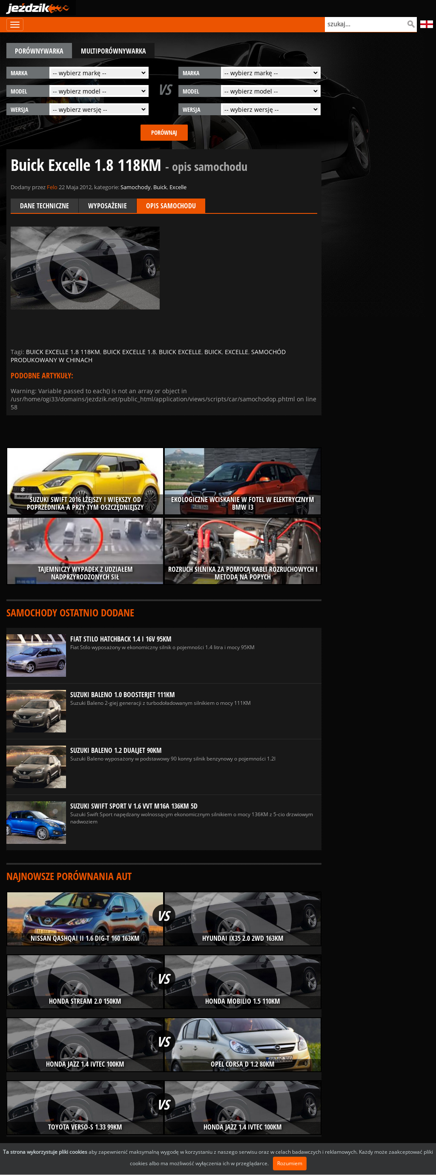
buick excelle (180, 352)
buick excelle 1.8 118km (63, 352)
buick (213, 352)
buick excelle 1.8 (129, 352)
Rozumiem (289, 1163)
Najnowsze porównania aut (69, 876)
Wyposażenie (107, 205)
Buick (160, 187)
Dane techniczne (44, 205)
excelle (236, 352)
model (19, 91)
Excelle (177, 187)
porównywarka (39, 51)
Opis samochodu (171, 205)
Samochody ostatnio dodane (70, 612)
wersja (19, 109)
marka (19, 73)
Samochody (135, 187)
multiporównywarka (113, 51)
